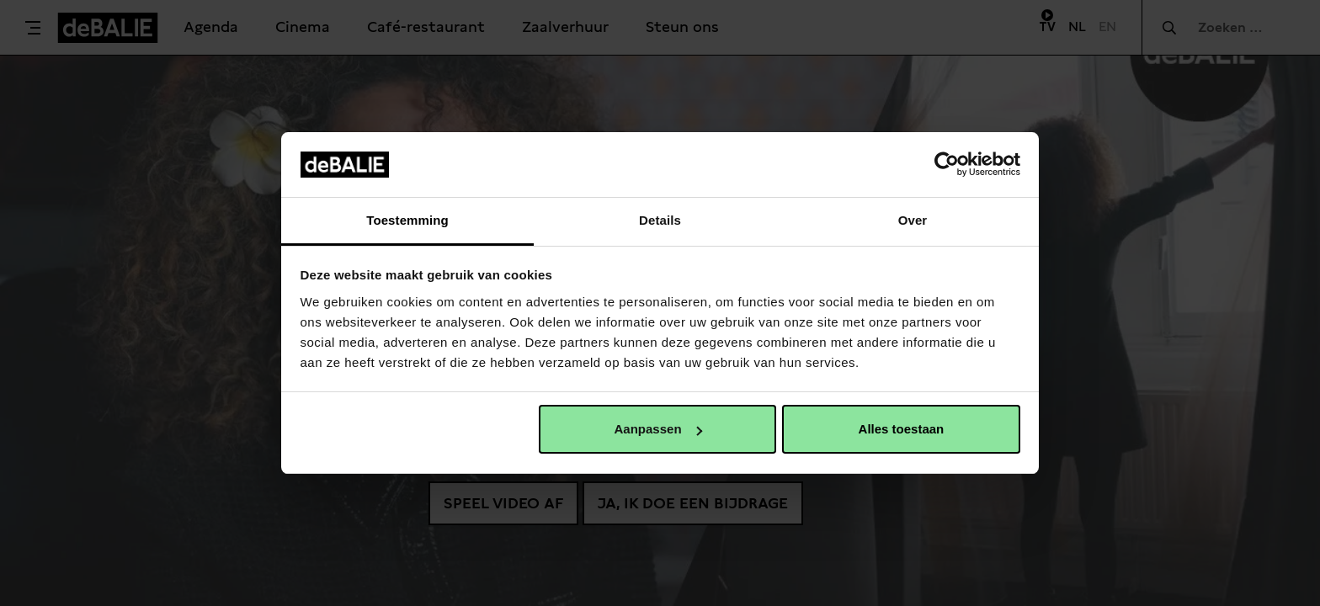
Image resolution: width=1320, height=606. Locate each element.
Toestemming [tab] (407, 220)
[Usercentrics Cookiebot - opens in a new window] (946, 164)
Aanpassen (658, 429)
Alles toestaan (902, 429)
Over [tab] (913, 220)
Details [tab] (660, 220)
